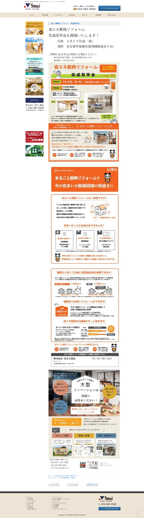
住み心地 (71, 15)
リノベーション (57, 497)
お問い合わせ (112, 15)
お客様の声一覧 (92, 484)
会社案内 (98, 15)
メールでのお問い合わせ (109, 8)
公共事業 (55, 507)
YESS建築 (55, 505)
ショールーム (58, 15)
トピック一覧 (54, 484)
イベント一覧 (73, 484)
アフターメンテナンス (59, 503)
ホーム (32, 15)
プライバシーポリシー (59, 509)
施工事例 (45, 15)
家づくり (85, 15)
